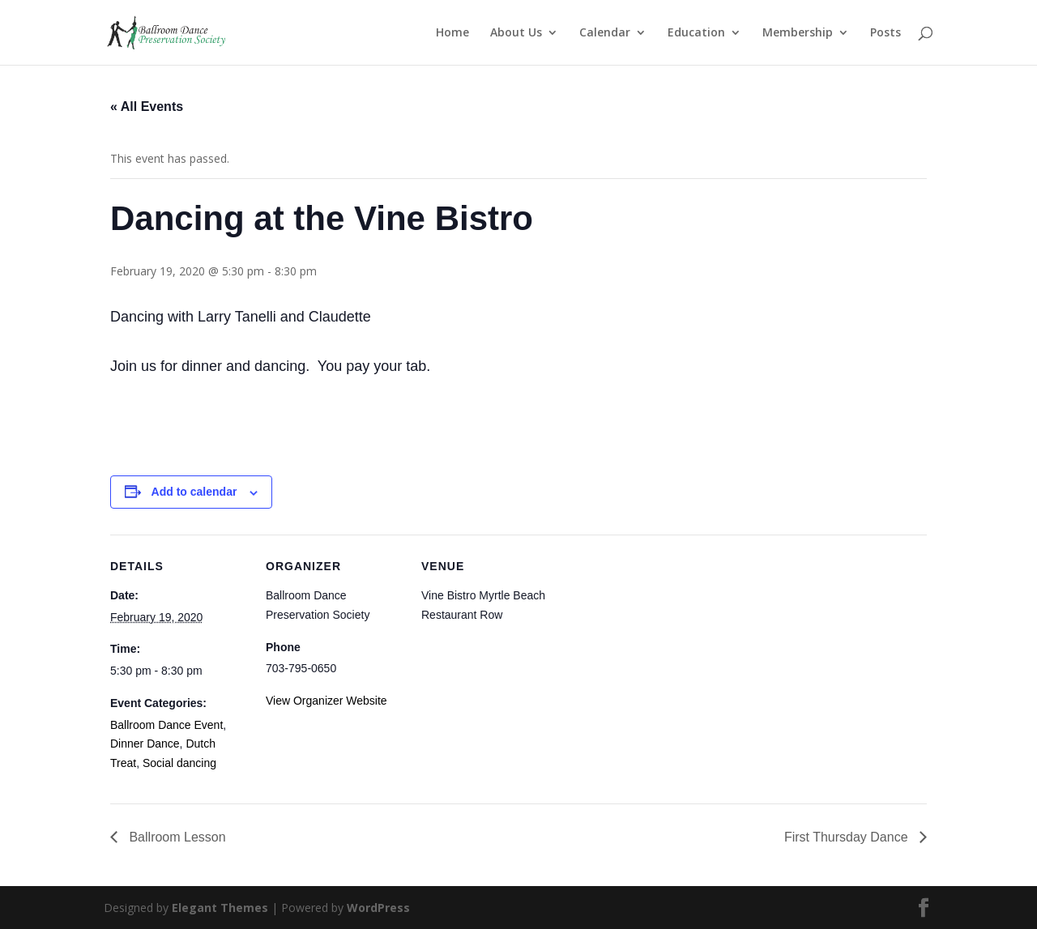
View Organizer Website (326, 700)
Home (452, 33)
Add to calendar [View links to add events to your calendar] (194, 491)
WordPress (378, 907)
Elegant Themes (220, 907)
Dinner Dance (145, 743)
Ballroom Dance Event (166, 724)
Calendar (604, 33)
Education (696, 33)
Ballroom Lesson (176, 837)
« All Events (146, 106)
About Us (516, 33)
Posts (885, 33)
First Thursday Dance (847, 837)
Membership (797, 33)
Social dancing (179, 762)
